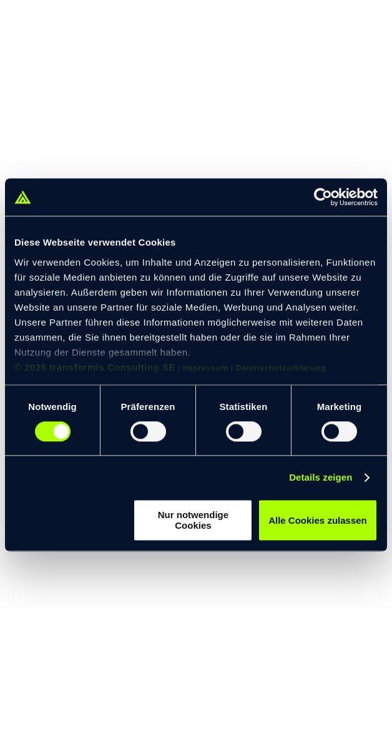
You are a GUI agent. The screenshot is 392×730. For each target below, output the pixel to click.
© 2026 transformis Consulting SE (94, 367)
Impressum (205, 367)
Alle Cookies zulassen (317, 520)
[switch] (148, 431)
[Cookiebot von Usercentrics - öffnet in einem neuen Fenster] (323, 197)
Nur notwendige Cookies (193, 520)
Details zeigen (320, 477)
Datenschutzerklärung (281, 367)
